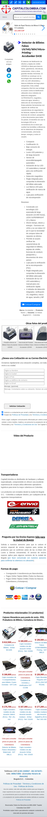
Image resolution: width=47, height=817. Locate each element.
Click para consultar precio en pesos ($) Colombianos (25, 675)
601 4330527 (25, 771)
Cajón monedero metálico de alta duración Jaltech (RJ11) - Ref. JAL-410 (9, 714)
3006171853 (16, 774)
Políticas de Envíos (25, 786)
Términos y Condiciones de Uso (25, 424)
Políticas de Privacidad (20, 415)
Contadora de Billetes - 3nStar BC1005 (9, 647)
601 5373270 (36, 771)
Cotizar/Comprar (31, 304)
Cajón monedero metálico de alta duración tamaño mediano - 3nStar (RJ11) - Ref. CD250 (25, 714)
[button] (43, 28)
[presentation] (23, 399)
